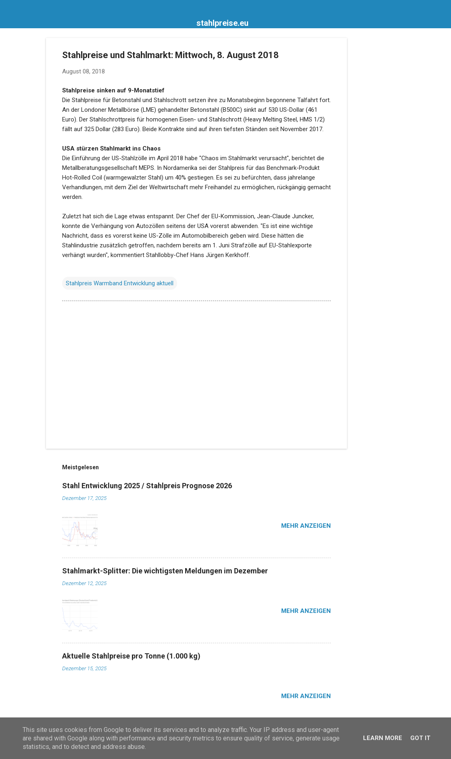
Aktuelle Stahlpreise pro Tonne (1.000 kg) (131, 656)
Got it (420, 738)
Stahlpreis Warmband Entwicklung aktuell (119, 283)
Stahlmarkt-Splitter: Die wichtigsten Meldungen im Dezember (165, 571)
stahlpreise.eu (222, 23)
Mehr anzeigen (306, 525)
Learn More (382, 738)
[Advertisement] (379, 159)
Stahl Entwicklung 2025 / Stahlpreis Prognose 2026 (147, 485)
